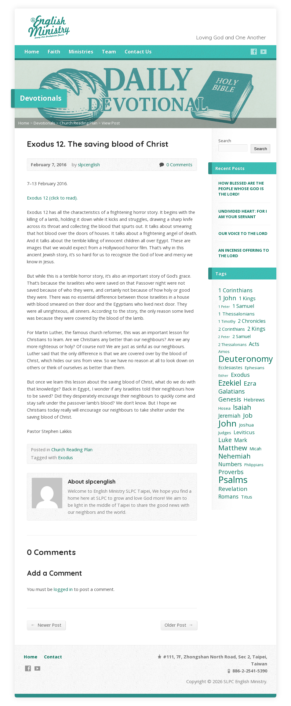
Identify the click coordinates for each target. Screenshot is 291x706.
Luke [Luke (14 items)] (225, 439)
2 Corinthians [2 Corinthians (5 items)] (231, 329)
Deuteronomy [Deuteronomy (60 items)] (245, 358)
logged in (63, 589)
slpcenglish (89, 164)
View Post (111, 123)
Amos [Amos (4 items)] (224, 351)
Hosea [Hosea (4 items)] (224, 408)
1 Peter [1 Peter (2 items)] (224, 306)
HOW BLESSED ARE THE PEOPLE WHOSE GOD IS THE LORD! (241, 188)
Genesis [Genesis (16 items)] (229, 399)
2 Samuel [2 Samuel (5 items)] (241, 336)
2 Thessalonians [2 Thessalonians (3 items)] (232, 344)
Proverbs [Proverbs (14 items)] (231, 471)
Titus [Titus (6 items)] (246, 497)
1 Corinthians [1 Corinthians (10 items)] (235, 290)
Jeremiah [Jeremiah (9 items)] (229, 415)
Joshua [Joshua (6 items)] (246, 425)
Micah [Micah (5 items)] (255, 449)
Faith (54, 51)
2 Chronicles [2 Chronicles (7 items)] (252, 321)
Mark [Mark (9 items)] (240, 440)
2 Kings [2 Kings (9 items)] (256, 328)
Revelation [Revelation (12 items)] (232, 488)
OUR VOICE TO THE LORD (242, 233)
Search (224, 140)
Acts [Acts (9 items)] (254, 344)
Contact (53, 657)
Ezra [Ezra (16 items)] (250, 383)
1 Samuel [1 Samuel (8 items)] (243, 305)
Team (109, 51)
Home (31, 51)
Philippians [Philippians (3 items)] (253, 464)
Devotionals (44, 123)
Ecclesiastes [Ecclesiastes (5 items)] (230, 367)
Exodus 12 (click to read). (52, 198)
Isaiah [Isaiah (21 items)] (242, 407)
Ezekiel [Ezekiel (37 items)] (229, 382)
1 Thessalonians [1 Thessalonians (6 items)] (236, 314)
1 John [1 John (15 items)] (227, 297)
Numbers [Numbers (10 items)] (230, 464)
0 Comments (161, 164)
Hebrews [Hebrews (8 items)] (254, 399)
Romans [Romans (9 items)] (228, 496)
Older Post (179, 625)
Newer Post (46, 625)
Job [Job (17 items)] (248, 415)
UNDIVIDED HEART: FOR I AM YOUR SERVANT (242, 213)
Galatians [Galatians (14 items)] (231, 391)
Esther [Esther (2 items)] (223, 375)
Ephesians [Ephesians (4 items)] (254, 367)
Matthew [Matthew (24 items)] (232, 447)
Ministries (81, 51)
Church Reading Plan (78, 123)
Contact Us (138, 51)
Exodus (65, 457)
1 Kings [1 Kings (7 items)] (247, 298)
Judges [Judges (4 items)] (224, 432)
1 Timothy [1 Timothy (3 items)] (226, 321)
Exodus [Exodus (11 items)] (240, 374)
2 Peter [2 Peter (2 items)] (224, 337)
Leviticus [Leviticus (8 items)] (244, 432)
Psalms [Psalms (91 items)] (233, 479)
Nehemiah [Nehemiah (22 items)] (234, 455)
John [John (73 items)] (227, 423)
